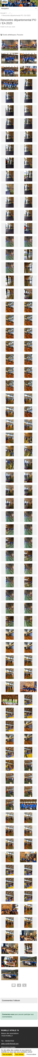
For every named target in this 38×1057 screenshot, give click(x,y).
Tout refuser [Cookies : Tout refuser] (19, 1054)
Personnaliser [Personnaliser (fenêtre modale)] (31, 1054)
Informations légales (8, 1047)
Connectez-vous (8, 1014)
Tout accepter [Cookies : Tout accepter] (7, 1054)
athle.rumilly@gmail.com (10, 1044)
